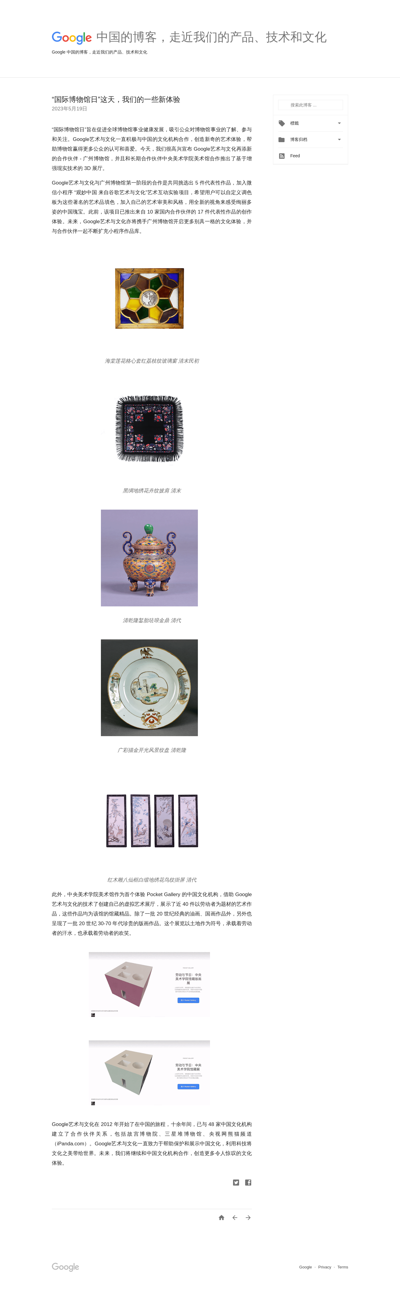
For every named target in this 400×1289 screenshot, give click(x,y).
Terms (343, 1267)
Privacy (325, 1267)
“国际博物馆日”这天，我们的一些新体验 (116, 99)
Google (306, 1267)
